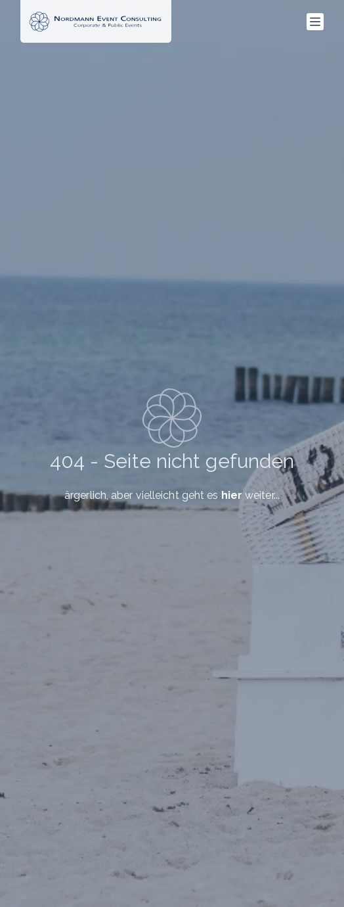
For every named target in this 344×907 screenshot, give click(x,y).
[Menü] (315, 21)
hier (231, 495)
